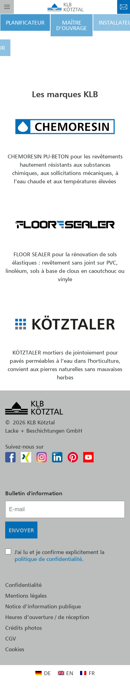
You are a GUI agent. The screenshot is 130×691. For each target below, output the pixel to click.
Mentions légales (26, 595)
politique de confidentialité (48, 558)
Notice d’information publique (43, 606)
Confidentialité (23, 584)
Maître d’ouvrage (71, 25)
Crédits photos (23, 627)
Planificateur (25, 22)
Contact (123, 7)
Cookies (14, 649)
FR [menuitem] (92, 673)
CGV (10, 638)
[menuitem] (43, 673)
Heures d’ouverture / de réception (47, 617)
